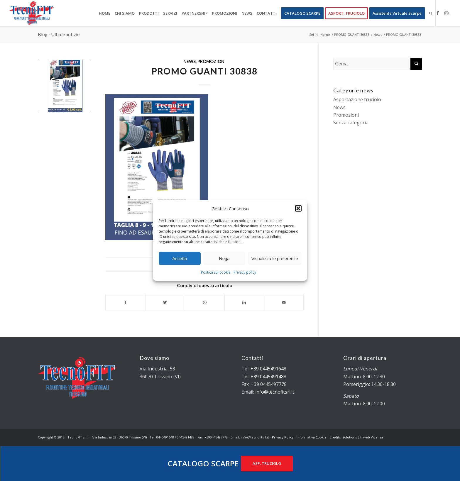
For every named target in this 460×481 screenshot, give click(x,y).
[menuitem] (104, 13)
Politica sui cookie (216, 272)
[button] (298, 208)
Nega (224, 258)
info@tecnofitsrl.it (274, 392)
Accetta (179, 258)
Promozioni (211, 61)
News (189, 61)
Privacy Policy (283, 437)
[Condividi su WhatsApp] (204, 302)
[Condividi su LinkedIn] (244, 302)
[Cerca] (430, 13)
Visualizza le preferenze (274, 258)
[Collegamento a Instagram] (446, 13)
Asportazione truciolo (357, 99)
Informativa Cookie (312, 437)
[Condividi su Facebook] (125, 302)
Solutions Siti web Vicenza (362, 437)
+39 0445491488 (268, 376)
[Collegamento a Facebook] (437, 13)
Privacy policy (245, 272)
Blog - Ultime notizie (59, 34)
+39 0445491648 (268, 368)
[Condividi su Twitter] (165, 302)
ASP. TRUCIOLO (267, 463)
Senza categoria (350, 122)
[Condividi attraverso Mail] (283, 302)
